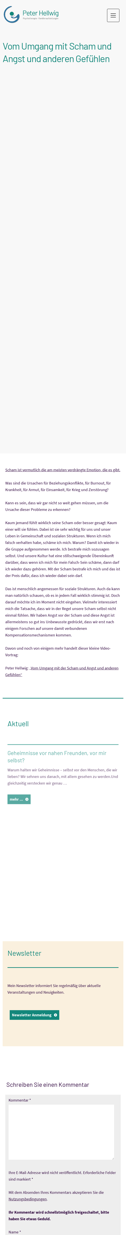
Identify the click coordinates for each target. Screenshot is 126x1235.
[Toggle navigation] (113, 15)
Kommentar (20, 1100)
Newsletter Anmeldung (32, 1014)
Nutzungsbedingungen (28, 1199)
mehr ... (16, 809)
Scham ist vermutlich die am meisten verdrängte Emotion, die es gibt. (62, 469)
